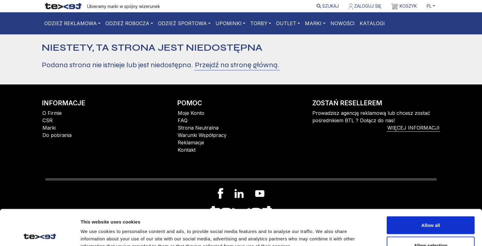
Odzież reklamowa (70, 23)
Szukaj (328, 6)
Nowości (342, 23)
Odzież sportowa (182, 23)
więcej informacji (413, 128)
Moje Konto (191, 113)
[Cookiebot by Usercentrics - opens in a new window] (40, 234)
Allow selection (430, 209)
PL (429, 6)
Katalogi (372, 23)
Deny (431, 229)
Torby (258, 23)
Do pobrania (57, 135)
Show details (322, 229)
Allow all (430, 189)
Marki (313, 23)
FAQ (183, 120)
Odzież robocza (127, 23)
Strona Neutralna (198, 128)
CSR (47, 120)
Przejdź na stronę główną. (237, 65)
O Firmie (52, 113)
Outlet (286, 23)
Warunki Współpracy (202, 135)
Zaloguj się (365, 6)
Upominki (228, 23)
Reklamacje (191, 142)
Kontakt (187, 150)
